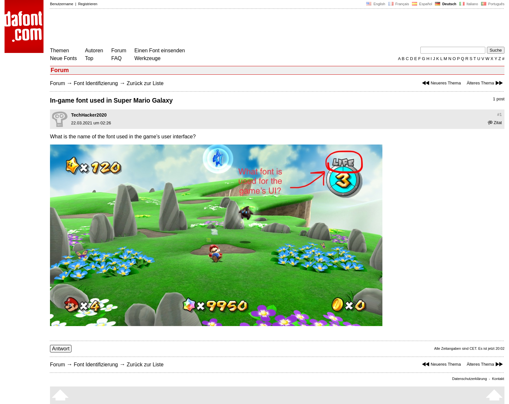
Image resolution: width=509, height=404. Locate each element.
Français (398, 4)
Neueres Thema (440, 83)
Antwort (60, 348)
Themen (59, 50)
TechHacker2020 (88, 115)
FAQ (116, 58)
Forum (118, 50)
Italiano (468, 4)
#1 (499, 114)
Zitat (495, 122)
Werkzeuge (147, 58)
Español (422, 4)
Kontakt (498, 379)
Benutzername (61, 4)
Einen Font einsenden (159, 50)
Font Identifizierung (96, 83)
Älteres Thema (485, 83)
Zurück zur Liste (145, 83)
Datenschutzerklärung (469, 379)
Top (89, 58)
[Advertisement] (168, 28)
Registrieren (87, 4)
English (375, 4)
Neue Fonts (63, 58)
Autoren (94, 50)
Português (492, 4)
